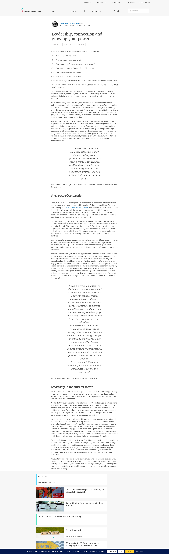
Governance (56, 44)
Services (73, 11)
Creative (131, 2)
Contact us (101, 2)
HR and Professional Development (73, 44)
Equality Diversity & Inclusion (123, 548)
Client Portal (145, 2)
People (117, 11)
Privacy (89, 548)
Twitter (61, 518)
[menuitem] (86, 4)
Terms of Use (96, 548)
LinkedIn (73, 518)
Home (52, 11)
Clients (95, 11)
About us (87, 2)
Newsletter (116, 2)
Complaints (110, 548)
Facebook (49, 518)
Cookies (103, 548)
